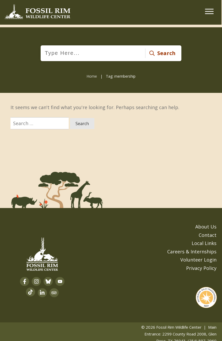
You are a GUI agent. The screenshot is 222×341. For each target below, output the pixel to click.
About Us (205, 223)
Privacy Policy (201, 264)
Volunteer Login (198, 256)
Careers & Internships (191, 248)
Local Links (204, 240)
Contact (207, 231)
